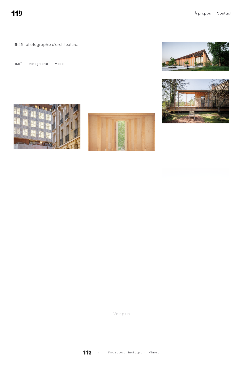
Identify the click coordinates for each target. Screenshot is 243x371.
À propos (203, 13)
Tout (17, 64)
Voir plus (121, 313)
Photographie (38, 64)
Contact (224, 13)
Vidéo (59, 64)
